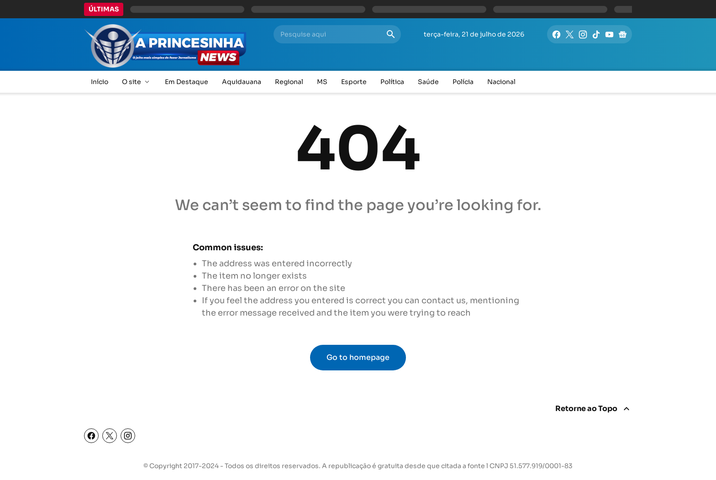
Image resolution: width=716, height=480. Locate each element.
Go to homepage (358, 357)
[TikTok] (596, 34)
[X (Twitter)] (109, 435)
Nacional (501, 82)
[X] (569, 34)
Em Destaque (186, 82)
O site (136, 82)
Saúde (428, 82)
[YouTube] (609, 34)
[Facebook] (556, 34)
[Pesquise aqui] (329, 34)
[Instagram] (583, 34)
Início (99, 82)
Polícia (463, 82)
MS (322, 82)
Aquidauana (241, 82)
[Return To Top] (593, 409)
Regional (289, 82)
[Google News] (622, 34)
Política (392, 82)
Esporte (354, 82)
